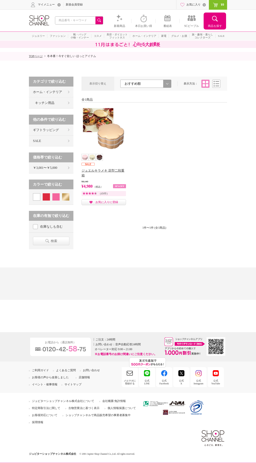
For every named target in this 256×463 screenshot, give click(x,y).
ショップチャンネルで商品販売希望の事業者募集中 (98, 415)
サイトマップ (73, 384)
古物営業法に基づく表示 (83, 408)
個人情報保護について (122, 408)
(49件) (103, 193)
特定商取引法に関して (46, 408)
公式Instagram (198, 382)
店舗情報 (84, 377)
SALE (37, 141)
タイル (205, 84)
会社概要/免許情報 (114, 401)
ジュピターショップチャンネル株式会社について (63, 401)
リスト (216, 84)
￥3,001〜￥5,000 (45, 167)
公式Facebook (164, 382)
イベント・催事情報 (44, 384)
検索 (54, 241)
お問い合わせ (91, 370)
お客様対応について (44, 415)
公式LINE (147, 382)
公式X (181, 382)
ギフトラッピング (46, 130)
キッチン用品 (44, 103)
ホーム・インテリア (47, 92)
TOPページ (36, 56)
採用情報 (37, 422)
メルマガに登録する (130, 382)
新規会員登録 (74, 4)
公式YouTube (215, 382)
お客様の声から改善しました (50, 377)
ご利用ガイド (40, 370)
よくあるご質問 (66, 370)
